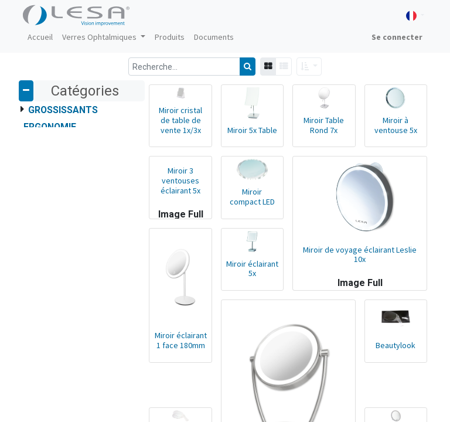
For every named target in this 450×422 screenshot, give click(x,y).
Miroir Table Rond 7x (321, 127)
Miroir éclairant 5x (247, 274)
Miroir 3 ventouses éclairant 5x (173, 183)
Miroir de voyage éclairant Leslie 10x (357, 265)
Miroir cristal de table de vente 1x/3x (173, 122)
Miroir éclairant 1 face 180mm (173, 348)
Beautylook (395, 353)
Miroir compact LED (247, 200)
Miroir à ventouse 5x (394, 127)
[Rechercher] (247, 66)
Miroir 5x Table (247, 132)
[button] (309, 66)
